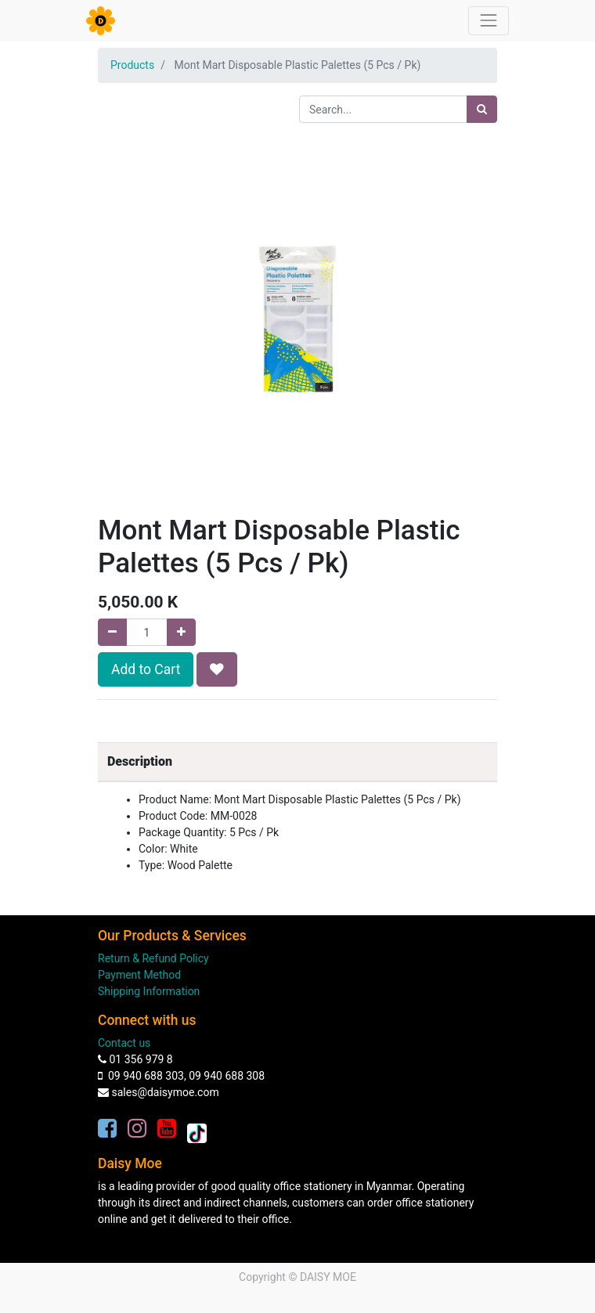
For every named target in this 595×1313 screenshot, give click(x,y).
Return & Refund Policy (153, 958)
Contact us (124, 1043)
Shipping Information (149, 991)
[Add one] (181, 632)
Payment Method (139, 975)
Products (132, 65)
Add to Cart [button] (145, 669)
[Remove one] (112, 632)
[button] (217, 669)
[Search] (482, 109)
